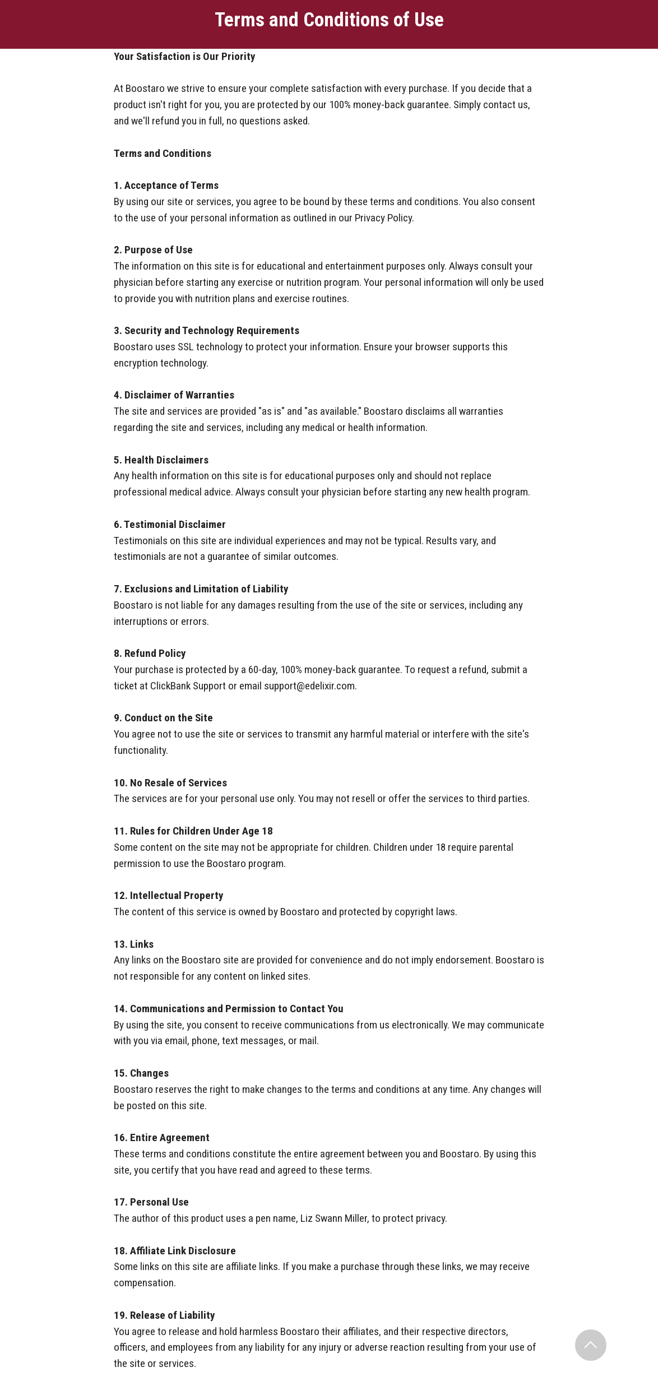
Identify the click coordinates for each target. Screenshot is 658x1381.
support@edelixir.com (309, 685)
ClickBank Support (188, 685)
